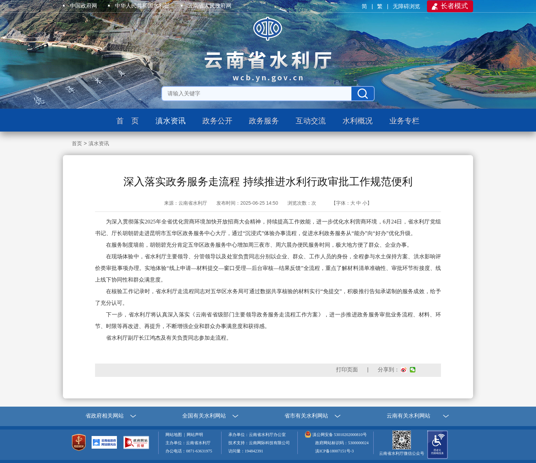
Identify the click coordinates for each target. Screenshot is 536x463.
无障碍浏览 (407, 6)
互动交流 (311, 121)
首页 (77, 143)
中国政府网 (83, 6)
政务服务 (264, 121)
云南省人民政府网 (209, 6)
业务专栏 (404, 121)
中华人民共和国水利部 (142, 6)
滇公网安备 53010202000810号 (339, 434)
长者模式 (454, 6)
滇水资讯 (171, 121)
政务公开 (217, 121)
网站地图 (174, 434)
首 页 (127, 121)
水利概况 (358, 121)
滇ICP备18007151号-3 (334, 451)
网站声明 (196, 434)
